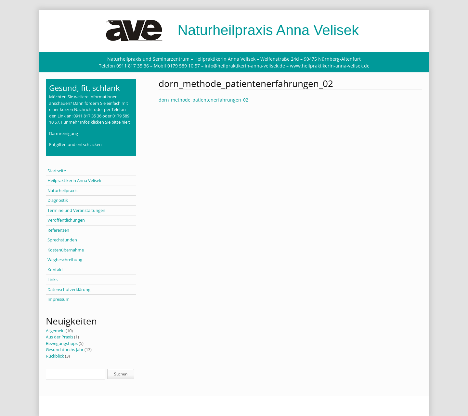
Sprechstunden (62, 240)
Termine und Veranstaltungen (76, 210)
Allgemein (55, 331)
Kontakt (55, 270)
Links (52, 279)
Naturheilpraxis (62, 190)
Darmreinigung (63, 133)
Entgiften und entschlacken (75, 144)
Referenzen (58, 230)
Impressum (58, 299)
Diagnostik (57, 200)
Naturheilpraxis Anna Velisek (234, 30)
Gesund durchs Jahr (65, 349)
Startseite (56, 171)
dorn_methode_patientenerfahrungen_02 (203, 100)
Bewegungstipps (62, 343)
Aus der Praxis (59, 337)
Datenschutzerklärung (68, 289)
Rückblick (55, 356)
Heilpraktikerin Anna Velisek (74, 180)
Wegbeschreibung (64, 260)
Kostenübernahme (65, 250)
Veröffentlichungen (66, 220)
